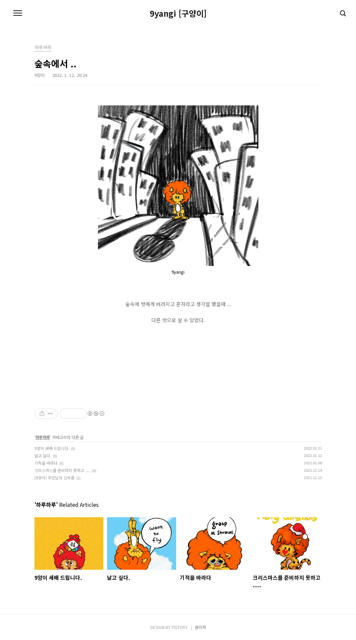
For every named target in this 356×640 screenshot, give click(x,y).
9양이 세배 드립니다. (51, 448)
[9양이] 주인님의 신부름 (54, 477)
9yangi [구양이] (178, 13)
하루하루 (42, 437)
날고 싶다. (42, 455)
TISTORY (179, 627)
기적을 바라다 (45, 463)
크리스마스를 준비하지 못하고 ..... (62, 470)
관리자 (200, 627)
